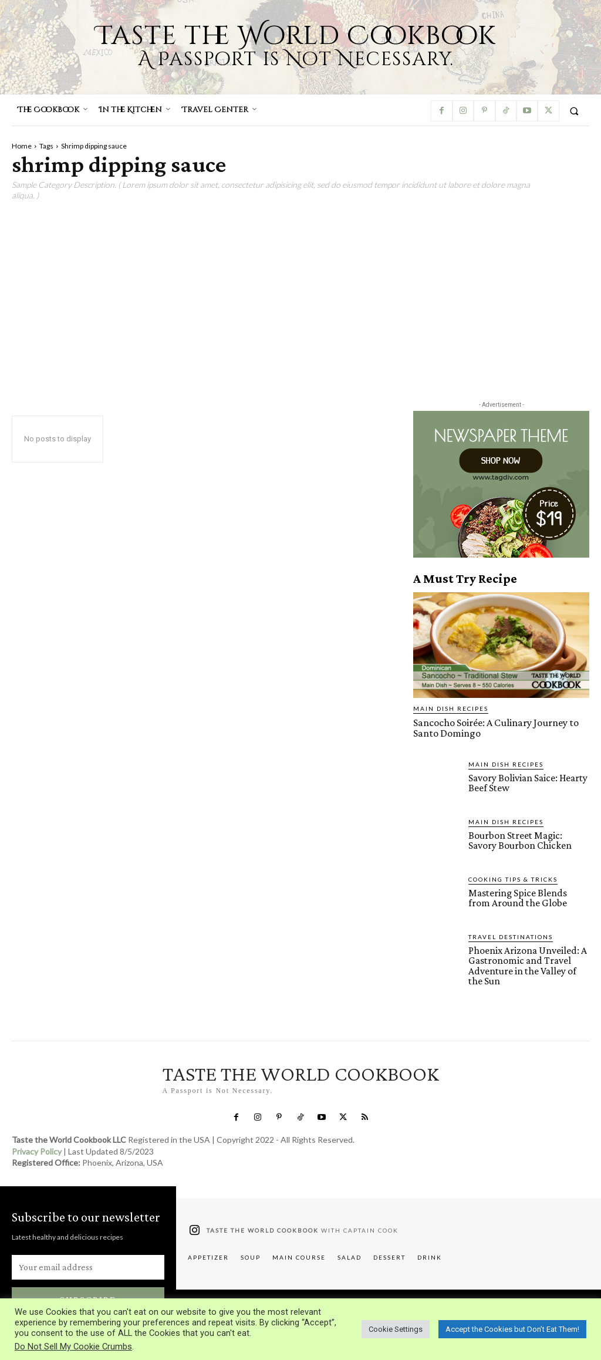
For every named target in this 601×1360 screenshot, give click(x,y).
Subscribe (88, 1297)
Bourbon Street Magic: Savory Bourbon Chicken (528, 839)
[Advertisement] (300, 295)
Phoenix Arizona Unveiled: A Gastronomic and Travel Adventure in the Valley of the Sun (526, 964)
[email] (88, 1265)
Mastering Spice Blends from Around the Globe (527, 896)
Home (22, 145)
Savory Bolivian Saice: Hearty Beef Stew (526, 781)
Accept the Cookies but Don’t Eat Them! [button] (512, 1329)
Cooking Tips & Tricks (513, 878)
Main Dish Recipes (450, 708)
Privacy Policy (37, 1149)
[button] (574, 111)
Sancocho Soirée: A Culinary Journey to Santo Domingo (492, 727)
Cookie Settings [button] (396, 1329)
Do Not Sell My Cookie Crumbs (73, 1346)
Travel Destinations (510, 935)
